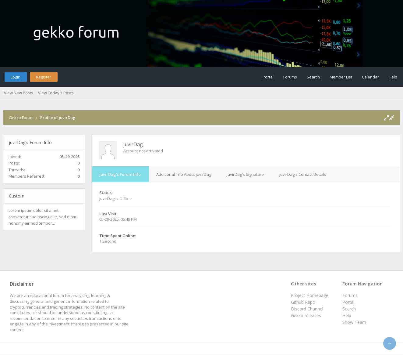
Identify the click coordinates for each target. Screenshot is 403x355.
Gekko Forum (21, 117)
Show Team (354, 322)
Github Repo (303, 302)
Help (393, 77)
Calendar (370, 77)
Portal (268, 77)
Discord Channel (307, 309)
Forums (290, 77)
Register (43, 77)
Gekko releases (306, 315)
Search (313, 77)
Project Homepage (309, 295)
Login (15, 77)
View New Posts (18, 93)
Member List (341, 77)
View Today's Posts (56, 93)
